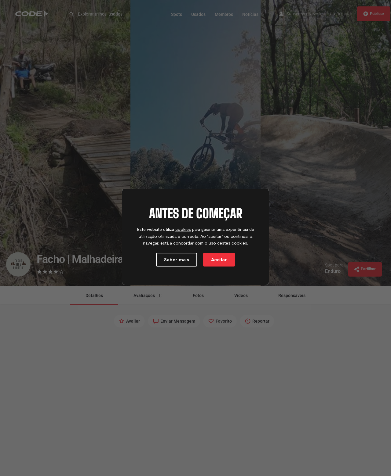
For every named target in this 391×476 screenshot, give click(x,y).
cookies (183, 229)
